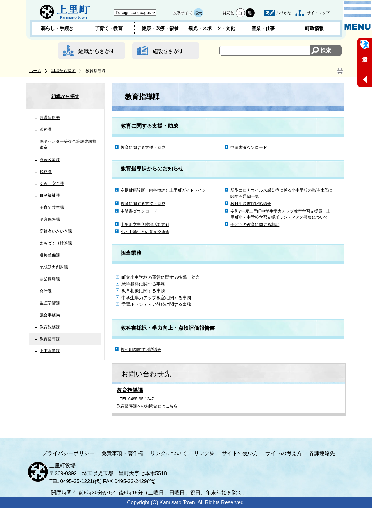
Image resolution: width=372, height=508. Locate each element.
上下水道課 (50, 350)
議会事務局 (50, 315)
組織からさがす (96, 51)
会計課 (46, 291)
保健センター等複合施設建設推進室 (68, 144)
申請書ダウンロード (248, 147)
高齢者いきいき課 (56, 231)
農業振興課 (50, 279)
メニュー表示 (357, 15)
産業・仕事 (263, 28)
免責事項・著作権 (122, 453)
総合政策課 (50, 159)
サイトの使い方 (240, 453)
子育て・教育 (109, 28)
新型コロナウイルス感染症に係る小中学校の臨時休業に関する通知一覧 (281, 193)
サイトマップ (318, 12)
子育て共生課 (52, 207)
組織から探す (63, 70)
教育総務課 (50, 327)
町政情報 (314, 28)
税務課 (46, 171)
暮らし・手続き (57, 28)
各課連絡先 (50, 117)
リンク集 (204, 453)
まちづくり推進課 (56, 243)
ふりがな (283, 12)
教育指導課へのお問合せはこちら (147, 406)
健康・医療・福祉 (160, 28)
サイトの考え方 (283, 453)
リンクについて (168, 453)
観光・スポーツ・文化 (211, 28)
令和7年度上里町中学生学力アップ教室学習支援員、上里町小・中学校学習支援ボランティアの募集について (280, 214)
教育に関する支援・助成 (143, 147)
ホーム (35, 70)
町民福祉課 (50, 195)
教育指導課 (50, 338)
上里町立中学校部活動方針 (145, 224)
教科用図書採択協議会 (250, 203)
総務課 (46, 129)
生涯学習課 (50, 303)
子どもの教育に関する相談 (254, 224)
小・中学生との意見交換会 (145, 231)
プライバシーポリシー (68, 453)
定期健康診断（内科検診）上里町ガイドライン (163, 190)
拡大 (198, 13)
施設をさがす (168, 51)
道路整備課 (50, 255)
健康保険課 (50, 219)
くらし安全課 (52, 183)
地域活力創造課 (54, 267)
